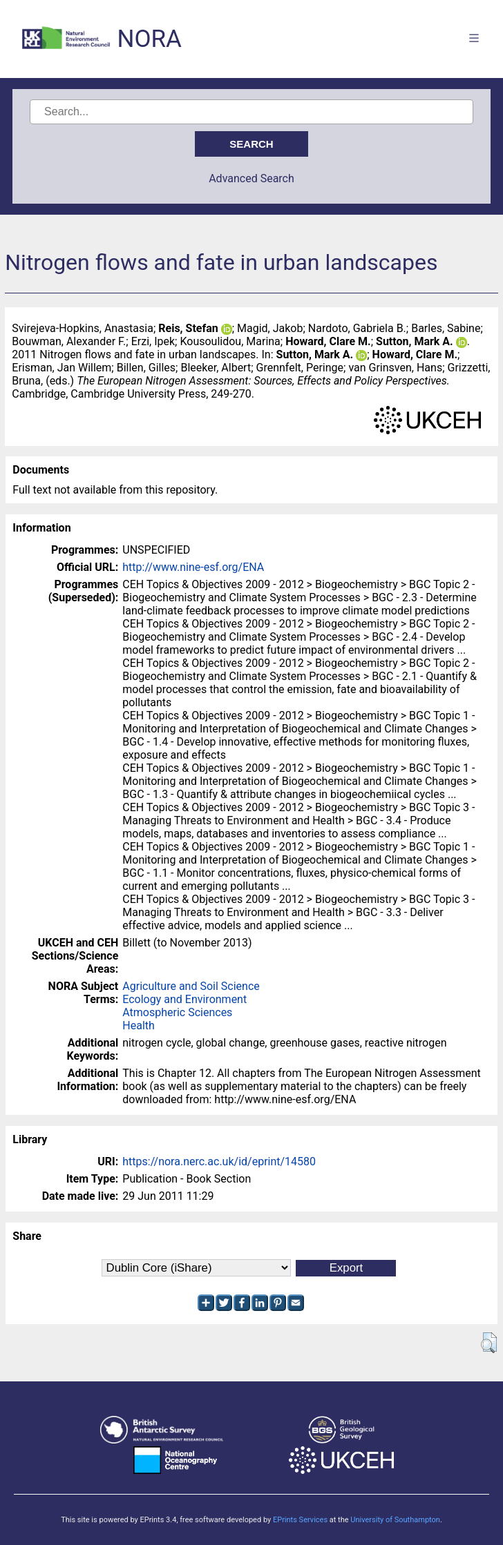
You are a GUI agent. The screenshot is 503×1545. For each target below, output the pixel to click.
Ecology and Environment (184, 999)
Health (138, 1025)
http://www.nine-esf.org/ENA (193, 567)
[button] (489, 1342)
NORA (149, 39)
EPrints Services (300, 1519)
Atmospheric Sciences (177, 1012)
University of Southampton (395, 1519)
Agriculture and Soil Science (190, 986)
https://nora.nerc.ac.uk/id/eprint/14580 (219, 1161)
